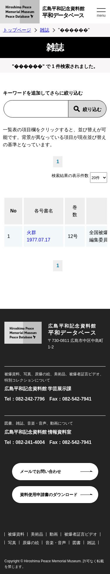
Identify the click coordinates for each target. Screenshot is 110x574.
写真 (12, 542)
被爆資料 (16, 534)
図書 (76, 542)
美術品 (37, 534)
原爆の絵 (31, 542)
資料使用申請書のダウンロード (48, 494)
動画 (54, 534)
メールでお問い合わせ (40, 471)
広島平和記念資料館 (68, 13)
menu (101, 15)
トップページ (17, 30)
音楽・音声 (55, 542)
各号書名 (43, 210)
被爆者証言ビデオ (80, 534)
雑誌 (44, 30)
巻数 (74, 211)
